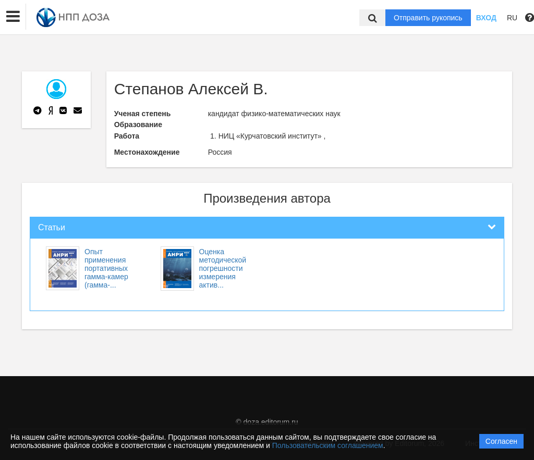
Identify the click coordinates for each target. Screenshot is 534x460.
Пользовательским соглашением (327, 445)
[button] (13, 17)
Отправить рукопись (428, 18)
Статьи (51, 227)
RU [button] (512, 18)
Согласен (501, 441)
